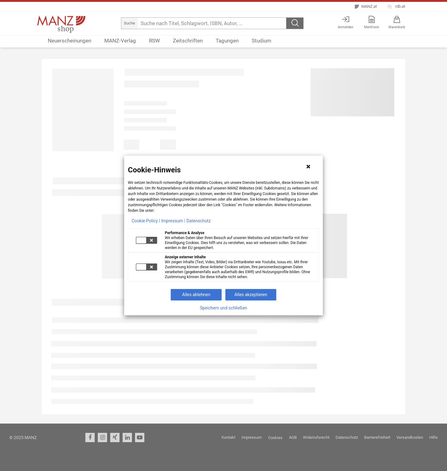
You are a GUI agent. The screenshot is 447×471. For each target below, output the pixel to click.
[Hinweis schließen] (308, 166)
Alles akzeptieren (250, 294)
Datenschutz (199, 220)
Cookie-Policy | (146, 220)
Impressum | (173, 220)
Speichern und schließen (223, 307)
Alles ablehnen (196, 294)
